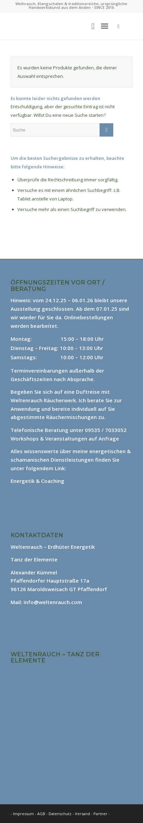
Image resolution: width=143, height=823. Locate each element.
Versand (83, 813)
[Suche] (89, 26)
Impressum (23, 813)
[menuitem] (89, 26)
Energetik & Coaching (37, 480)
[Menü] (104, 26)
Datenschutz (61, 813)
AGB (41, 813)
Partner (100, 813)
